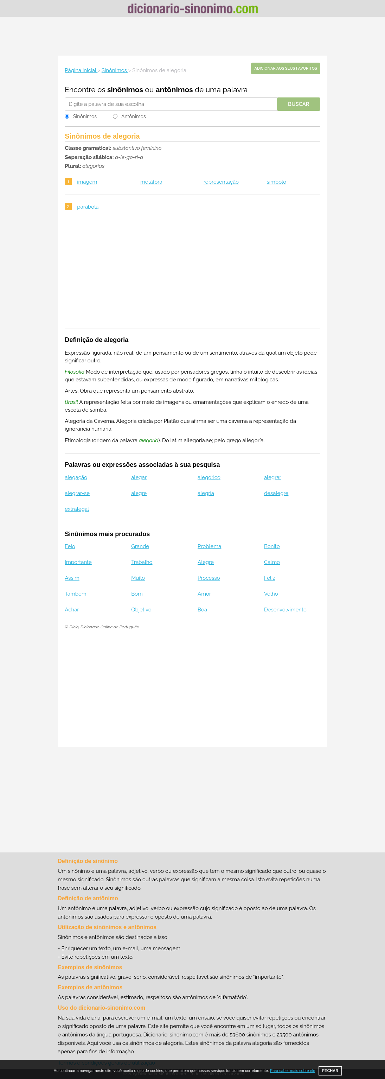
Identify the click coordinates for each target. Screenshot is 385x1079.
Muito (138, 578)
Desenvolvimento (285, 610)
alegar (139, 477)
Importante (78, 562)
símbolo (277, 182)
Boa (202, 610)
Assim (72, 578)
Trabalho (141, 562)
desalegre (276, 493)
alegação (76, 477)
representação (221, 182)
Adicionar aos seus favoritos (285, 68)
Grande (140, 546)
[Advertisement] (193, 36)
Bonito (272, 546)
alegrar (272, 477)
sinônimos (125, 89)
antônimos (174, 89)
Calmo (272, 562)
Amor (204, 594)
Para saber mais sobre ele (292, 1070)
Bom (137, 594)
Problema (209, 546)
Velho (271, 594)
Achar (72, 610)
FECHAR (330, 1070)
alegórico (209, 477)
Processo (209, 578)
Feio (70, 546)
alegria (206, 493)
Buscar (298, 104)
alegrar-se (77, 493)
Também (75, 594)
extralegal (77, 509)
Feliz (269, 578)
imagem (87, 182)
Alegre (206, 562)
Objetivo (141, 610)
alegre (139, 493)
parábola (87, 207)
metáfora (151, 182)
